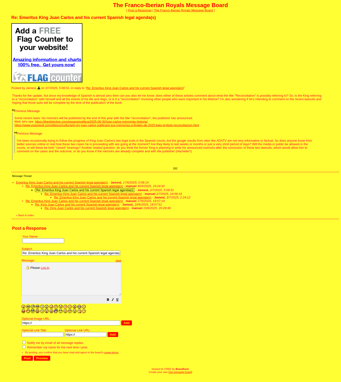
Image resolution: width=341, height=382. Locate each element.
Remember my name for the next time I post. (55, 353)
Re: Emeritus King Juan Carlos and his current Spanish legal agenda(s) (135, 88)
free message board (180, 378)
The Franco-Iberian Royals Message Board (183, 10)
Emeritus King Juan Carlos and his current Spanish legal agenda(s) (62, 182)
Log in (45, 268)
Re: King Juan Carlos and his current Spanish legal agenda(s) (77, 204)
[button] (120, 307)
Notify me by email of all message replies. (53, 349)
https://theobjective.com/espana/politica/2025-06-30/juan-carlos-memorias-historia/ (91, 121)
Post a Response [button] (140, 10)
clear (130, 260)
